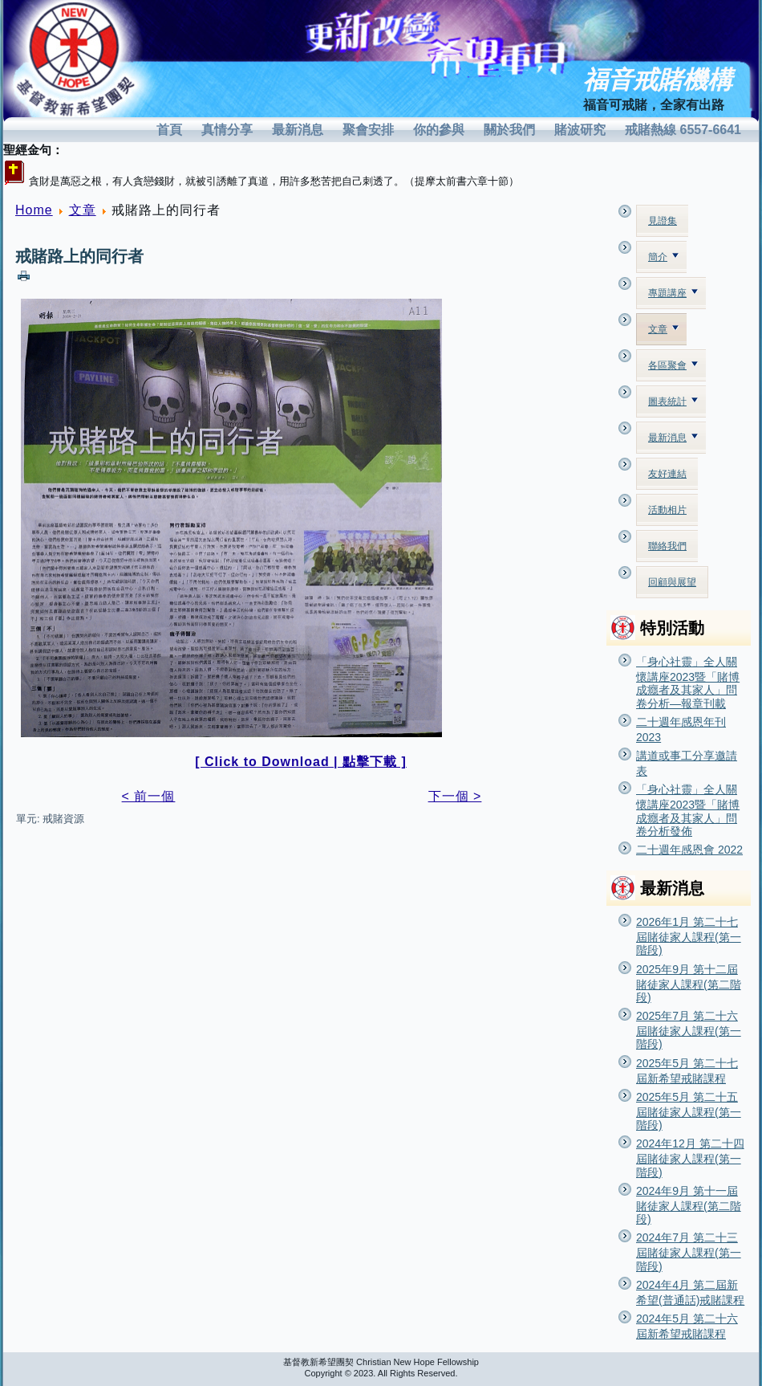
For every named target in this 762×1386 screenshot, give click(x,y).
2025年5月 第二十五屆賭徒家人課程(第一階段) (688, 1110)
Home (34, 210)
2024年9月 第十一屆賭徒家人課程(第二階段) (688, 1204)
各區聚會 (673, 365)
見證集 (662, 220)
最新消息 (297, 130)
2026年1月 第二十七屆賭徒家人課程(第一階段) (688, 935)
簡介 (663, 257)
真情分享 (227, 130)
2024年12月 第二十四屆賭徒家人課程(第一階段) (690, 1157)
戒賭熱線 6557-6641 (683, 130)
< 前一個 (149, 796)
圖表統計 (673, 401)
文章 (82, 210)
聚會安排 (368, 130)
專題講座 (673, 293)
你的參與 (438, 130)
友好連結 (667, 473)
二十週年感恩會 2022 (689, 849)
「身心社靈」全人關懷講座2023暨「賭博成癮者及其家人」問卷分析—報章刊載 (688, 682)
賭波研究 (580, 130)
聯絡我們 (667, 546)
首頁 (169, 130)
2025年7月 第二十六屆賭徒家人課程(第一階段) (688, 1029)
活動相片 (667, 510)
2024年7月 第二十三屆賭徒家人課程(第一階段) (688, 1251)
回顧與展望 (672, 582)
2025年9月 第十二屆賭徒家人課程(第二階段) (688, 983)
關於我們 (509, 130)
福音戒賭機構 (657, 80)
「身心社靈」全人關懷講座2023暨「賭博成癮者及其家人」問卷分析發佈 (688, 810)
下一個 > (455, 796)
